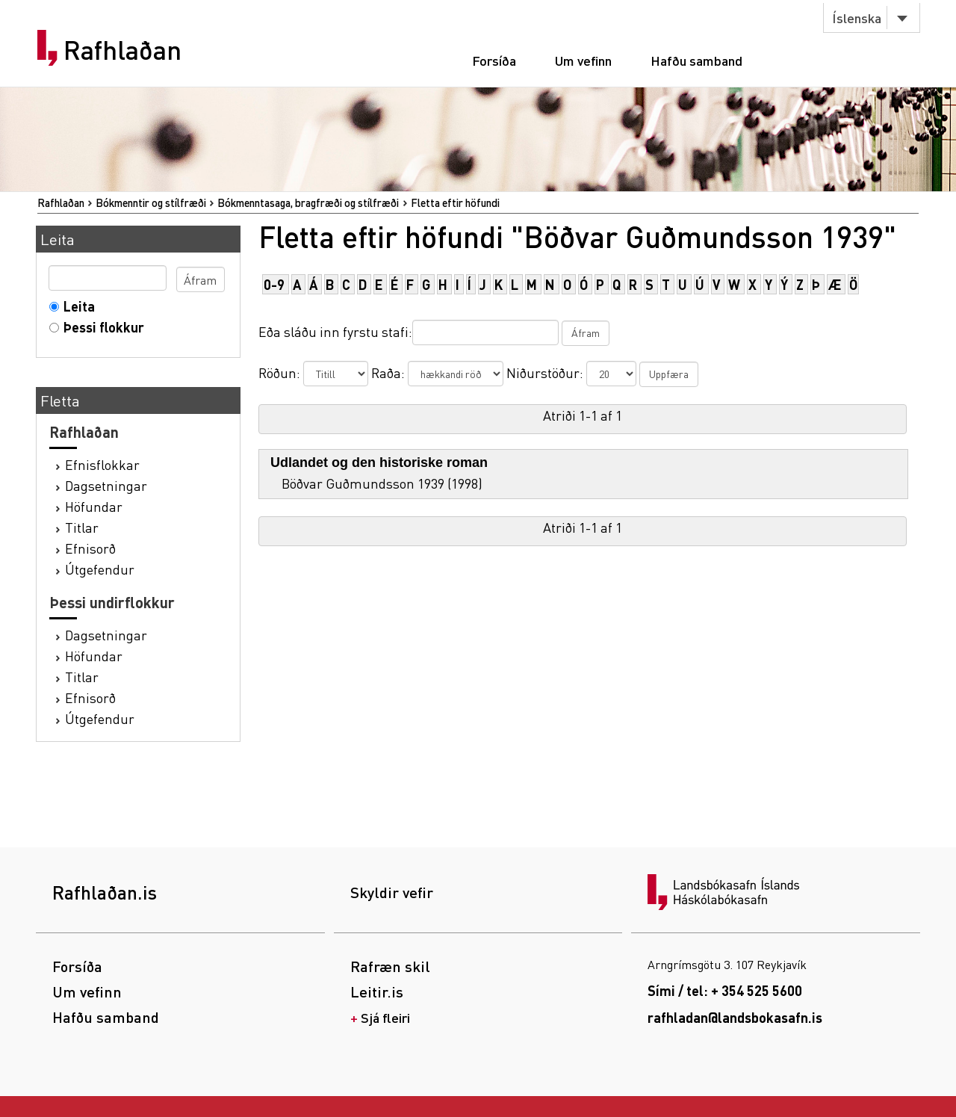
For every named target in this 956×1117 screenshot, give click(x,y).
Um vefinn (583, 60)
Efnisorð (90, 548)
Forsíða (494, 60)
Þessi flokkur (100, 326)
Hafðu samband (696, 60)
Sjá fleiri (385, 1017)
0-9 (274, 284)
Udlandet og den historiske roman (379, 462)
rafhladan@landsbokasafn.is (735, 1017)
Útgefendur (99, 569)
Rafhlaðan (122, 50)
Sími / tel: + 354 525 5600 (725, 990)
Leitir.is (376, 991)
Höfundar (93, 506)
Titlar (82, 527)
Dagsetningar (106, 485)
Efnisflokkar (102, 464)
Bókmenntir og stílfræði (151, 202)
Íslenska (856, 17)
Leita (76, 306)
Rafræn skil (390, 966)
